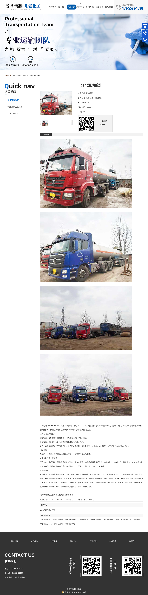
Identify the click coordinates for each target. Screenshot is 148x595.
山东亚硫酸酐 (45, 520)
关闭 (79, 500)
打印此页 (69, 500)
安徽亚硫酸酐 (70, 524)
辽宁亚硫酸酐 (83, 520)
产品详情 (45, 134)
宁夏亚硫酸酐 (45, 524)
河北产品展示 (23, 75)
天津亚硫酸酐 (57, 520)
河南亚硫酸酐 (57, 524)
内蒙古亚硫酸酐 (122, 520)
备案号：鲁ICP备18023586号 (74, 592)
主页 (14, 75)
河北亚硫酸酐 (35, 75)
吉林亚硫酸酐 (95, 520)
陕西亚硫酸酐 (135, 520)
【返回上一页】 (89, 500)
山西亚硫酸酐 (108, 520)
